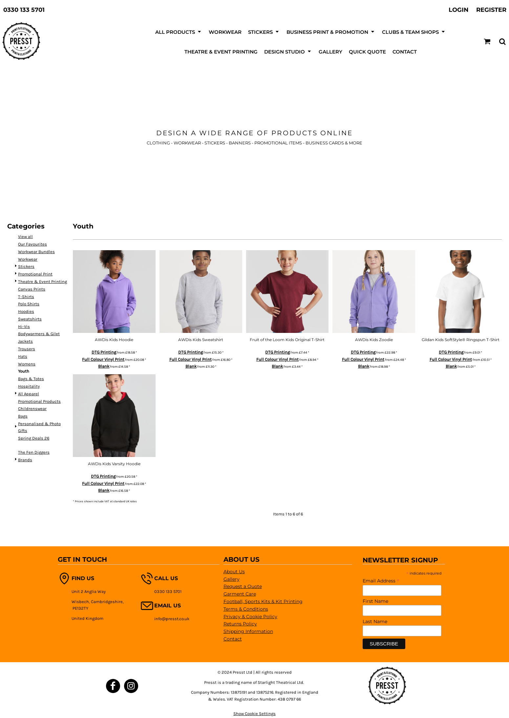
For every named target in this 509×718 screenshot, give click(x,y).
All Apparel (28, 393)
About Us (234, 572)
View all (25, 236)
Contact (232, 639)
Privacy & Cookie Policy (250, 617)
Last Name (375, 621)
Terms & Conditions (245, 609)
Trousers (26, 348)
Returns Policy (240, 624)
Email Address (381, 580)
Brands (25, 459)
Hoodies (26, 311)
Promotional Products (39, 401)
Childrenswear (32, 408)
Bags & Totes (31, 378)
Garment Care (239, 594)
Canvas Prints (31, 289)
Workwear (27, 259)
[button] (487, 41)
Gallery (231, 579)
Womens (26, 363)
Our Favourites (32, 244)
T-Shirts (26, 296)
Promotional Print (35, 274)
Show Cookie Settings (254, 713)
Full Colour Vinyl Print (103, 359)
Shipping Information (248, 631)
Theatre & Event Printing (42, 281)
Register (491, 9)
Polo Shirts (28, 303)
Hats (22, 356)
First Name (375, 601)
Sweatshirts (30, 318)
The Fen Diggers (34, 452)
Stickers (26, 266)
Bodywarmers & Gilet (39, 333)
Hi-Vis (24, 326)
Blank (103, 366)
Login (459, 9)
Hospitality (29, 386)
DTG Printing (104, 352)
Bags (23, 416)
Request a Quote (242, 586)
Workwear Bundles (36, 251)
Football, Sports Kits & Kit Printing (263, 601)
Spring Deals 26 (33, 438)
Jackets (25, 341)
